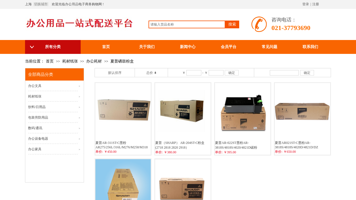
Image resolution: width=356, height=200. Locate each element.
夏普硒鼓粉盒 (122, 61)
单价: (99, 152)
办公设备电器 (38, 139)
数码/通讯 (35, 128)
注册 (315, 4)
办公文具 (34, 86)
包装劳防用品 (38, 117)
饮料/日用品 (37, 107)
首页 (50, 61)
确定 (231, 73)
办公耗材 (94, 61)
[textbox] (187, 24)
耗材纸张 (70, 61)
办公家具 (34, 149)
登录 (305, 4)
